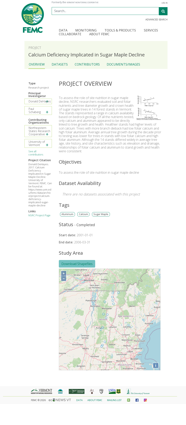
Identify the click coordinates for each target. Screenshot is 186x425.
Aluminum (67, 214)
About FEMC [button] (99, 34)
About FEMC (94, 400)
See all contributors (35, 153)
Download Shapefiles (77, 264)
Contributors (87, 64)
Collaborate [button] (70, 34)
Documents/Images (123, 64)
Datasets (60, 64)
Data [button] (63, 30)
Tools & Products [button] (120, 30)
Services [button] (151, 30)
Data (79, 400)
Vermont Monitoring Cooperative (82, 2)
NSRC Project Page (39, 215)
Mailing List (114, 400)
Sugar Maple (100, 214)
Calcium (83, 214)
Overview (37, 64)
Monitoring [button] (86, 30)
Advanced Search (156, 19)
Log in (165, 3)
